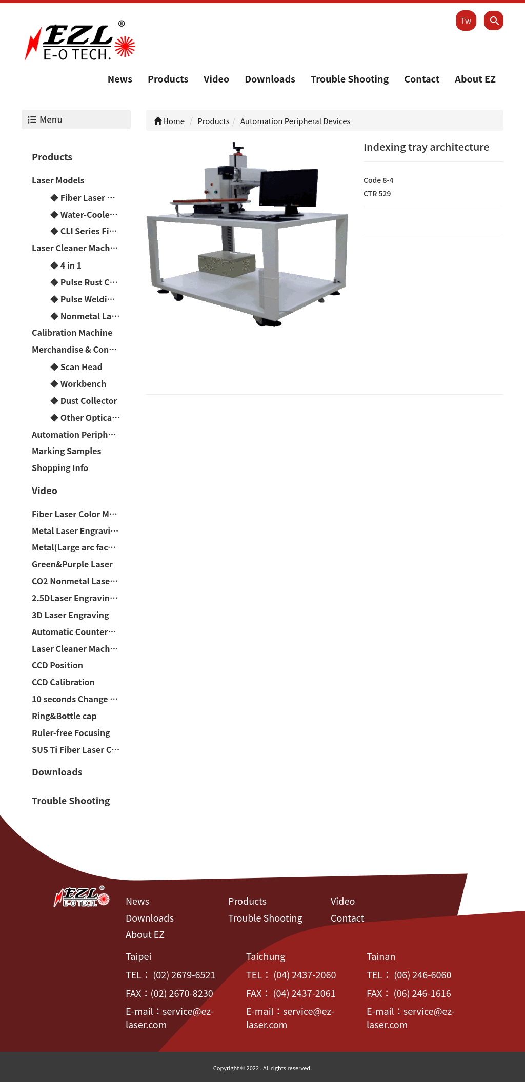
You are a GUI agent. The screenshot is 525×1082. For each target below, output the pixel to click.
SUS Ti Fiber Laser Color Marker (81, 749)
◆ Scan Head (76, 366)
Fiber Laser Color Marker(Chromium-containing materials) (81, 513)
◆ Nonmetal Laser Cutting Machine (90, 316)
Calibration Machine (72, 332)
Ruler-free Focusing (71, 732)
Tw (466, 20)
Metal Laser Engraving (76, 530)
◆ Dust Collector (83, 400)
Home (169, 120)
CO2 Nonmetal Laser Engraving (81, 581)
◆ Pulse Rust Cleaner (90, 282)
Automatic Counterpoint (81, 631)
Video (216, 78)
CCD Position (57, 665)
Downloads (270, 78)
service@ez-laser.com (170, 1018)
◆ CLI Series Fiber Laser (90, 231)
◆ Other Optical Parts (90, 417)
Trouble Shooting (350, 78)
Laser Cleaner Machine (77, 247)
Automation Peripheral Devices (81, 434)
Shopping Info (60, 467)
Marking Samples (67, 450)
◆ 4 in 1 (66, 265)
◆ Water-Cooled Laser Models (90, 214)
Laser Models (58, 180)
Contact (421, 78)
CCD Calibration (63, 682)
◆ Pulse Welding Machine (90, 299)
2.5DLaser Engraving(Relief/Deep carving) (81, 597)
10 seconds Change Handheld (81, 698)
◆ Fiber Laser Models (90, 197)
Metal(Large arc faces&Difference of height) (81, 547)
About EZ (475, 78)
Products (168, 78)
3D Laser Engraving (70, 614)
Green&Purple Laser (72, 564)
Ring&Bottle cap (64, 715)
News (120, 78)
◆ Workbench (78, 383)
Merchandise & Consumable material (81, 349)
